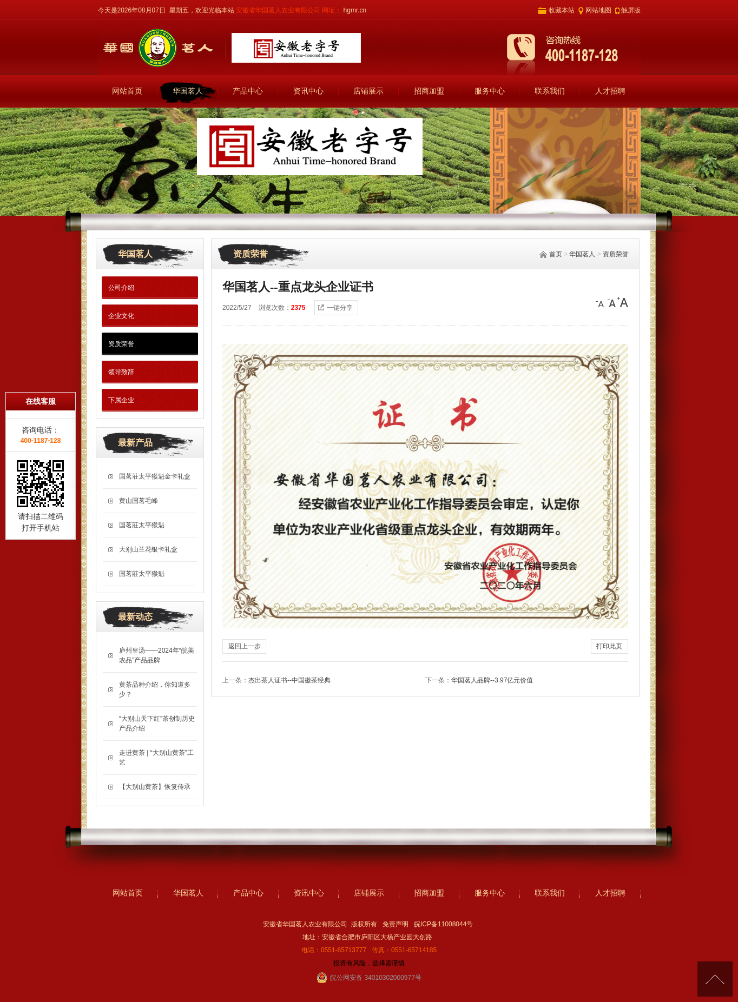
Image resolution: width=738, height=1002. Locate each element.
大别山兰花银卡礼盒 (148, 549)
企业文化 (121, 316)
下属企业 (121, 400)
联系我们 (550, 91)
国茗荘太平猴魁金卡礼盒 (154, 476)
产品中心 (248, 91)
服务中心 (490, 91)
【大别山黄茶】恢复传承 (154, 787)
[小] (601, 302)
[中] (612, 302)
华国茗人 (188, 91)
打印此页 (609, 646)
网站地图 (598, 10)
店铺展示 (368, 91)
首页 (555, 254)
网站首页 (127, 91)
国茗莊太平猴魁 (141, 525)
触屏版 (631, 10)
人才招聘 (610, 91)
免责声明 (395, 924)
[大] (622, 302)
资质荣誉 (616, 254)
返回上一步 (244, 646)
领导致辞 (121, 372)
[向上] (715, 979)
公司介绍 (121, 287)
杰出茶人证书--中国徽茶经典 (289, 680)
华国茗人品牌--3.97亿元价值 (492, 680)
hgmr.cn (353, 10)
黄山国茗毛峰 (138, 501)
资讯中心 (308, 91)
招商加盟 (429, 91)
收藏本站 (562, 10)
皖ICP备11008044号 (443, 924)
